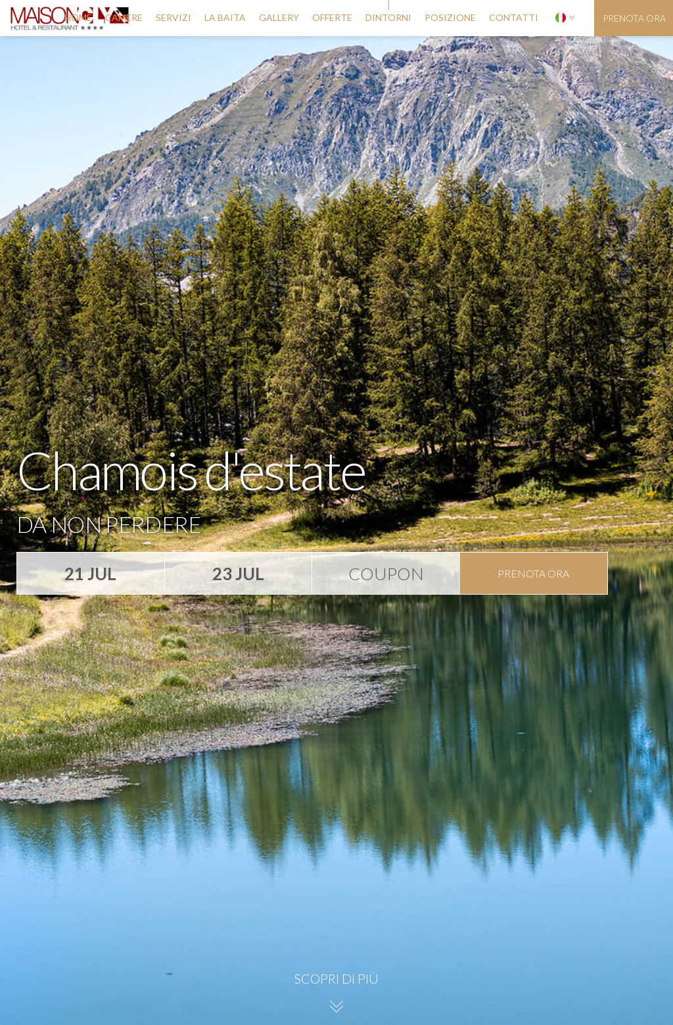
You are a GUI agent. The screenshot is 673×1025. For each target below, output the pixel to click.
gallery (279, 17)
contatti (513, 17)
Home (78, 17)
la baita (225, 17)
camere (124, 17)
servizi (173, 17)
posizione (450, 17)
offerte (332, 17)
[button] (565, 18)
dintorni (388, 17)
